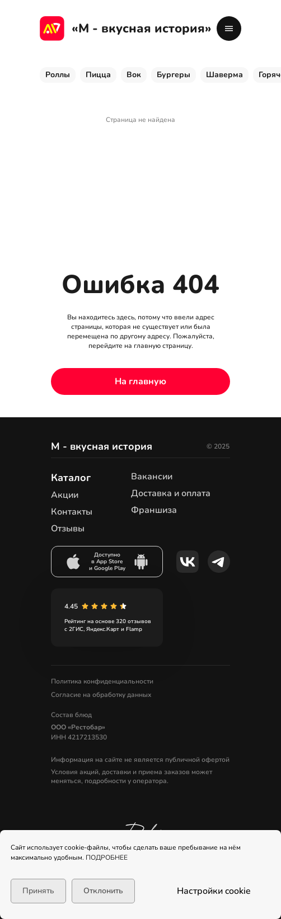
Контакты (71, 512)
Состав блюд (71, 714)
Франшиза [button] (154, 510)
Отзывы (68, 528)
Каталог (71, 477)
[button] (229, 28)
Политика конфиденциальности (102, 681)
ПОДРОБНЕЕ (107, 857)
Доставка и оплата (170, 493)
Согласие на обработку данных (101, 694)
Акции (64, 495)
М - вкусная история (101, 446)
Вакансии (151, 476)
